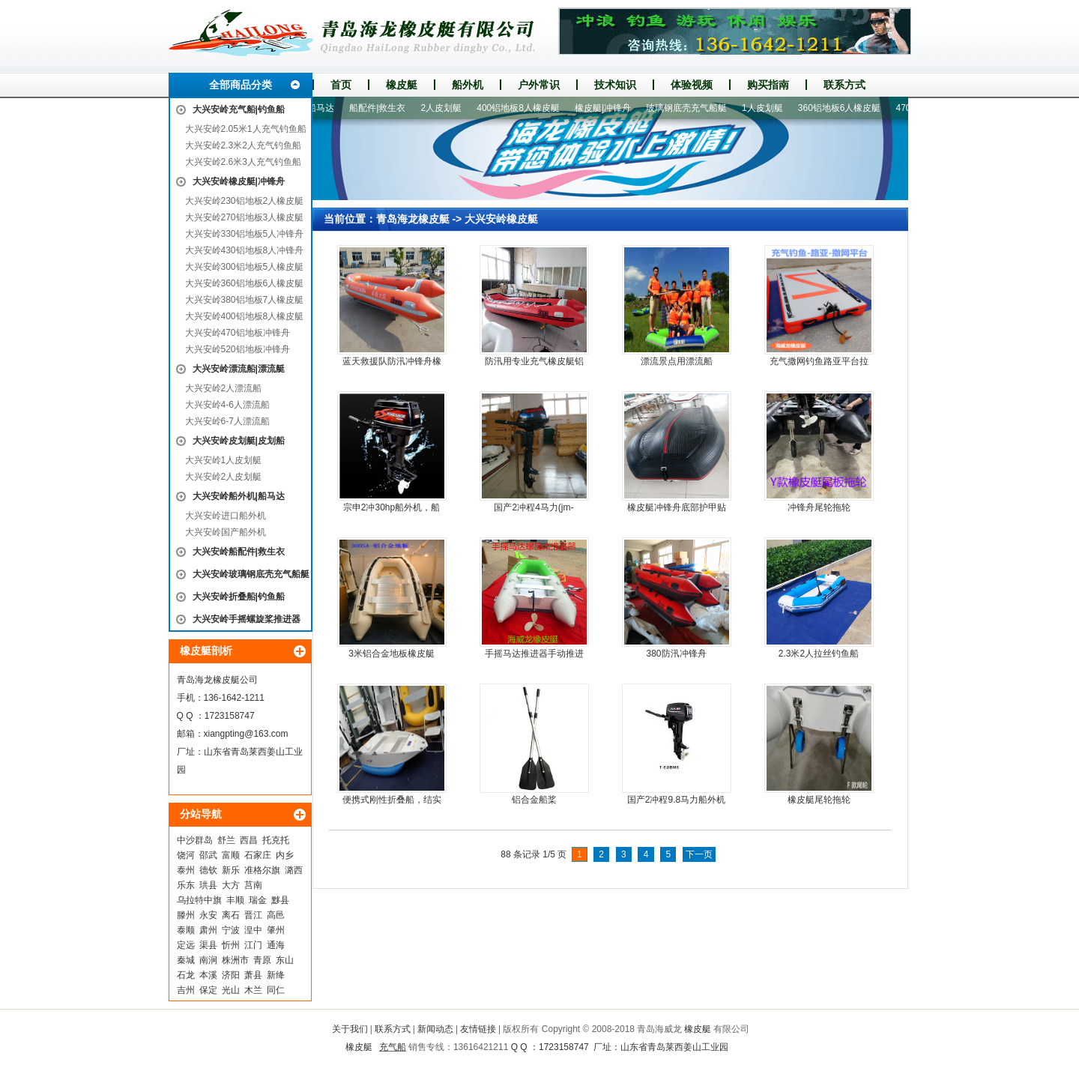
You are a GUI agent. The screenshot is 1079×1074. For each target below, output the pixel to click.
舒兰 (226, 840)
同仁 (276, 990)
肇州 (276, 930)
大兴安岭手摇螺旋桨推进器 (246, 619)
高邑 (276, 915)
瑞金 (258, 900)
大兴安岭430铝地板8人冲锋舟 (244, 250)
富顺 (231, 855)
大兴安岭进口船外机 (225, 515)
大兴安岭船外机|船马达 (239, 496)
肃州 (208, 930)
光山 (231, 990)
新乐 (231, 870)
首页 (340, 85)
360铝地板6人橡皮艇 (847, 108)
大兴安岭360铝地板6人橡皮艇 (244, 283)
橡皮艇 (401, 85)
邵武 (208, 855)
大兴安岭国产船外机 (225, 532)
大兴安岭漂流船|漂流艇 (239, 368)
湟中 (253, 930)
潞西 (294, 870)
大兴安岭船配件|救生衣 (239, 551)
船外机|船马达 (314, 108)
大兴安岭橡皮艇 (501, 219)
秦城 (186, 960)
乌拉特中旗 (199, 900)
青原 (262, 960)
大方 (231, 885)
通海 (276, 945)
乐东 (186, 885)
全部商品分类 (240, 85)
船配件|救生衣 (385, 108)
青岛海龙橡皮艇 (413, 219)
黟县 (280, 900)
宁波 (231, 930)
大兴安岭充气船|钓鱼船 (239, 109)
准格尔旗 (262, 870)
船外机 (467, 85)
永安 (208, 915)
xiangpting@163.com (246, 733)
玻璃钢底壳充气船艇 (694, 108)
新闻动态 (435, 1029)
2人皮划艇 (450, 108)
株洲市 (235, 960)
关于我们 (350, 1029)
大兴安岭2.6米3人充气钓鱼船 (243, 162)
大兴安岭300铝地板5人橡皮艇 (244, 267)
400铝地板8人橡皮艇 (526, 108)
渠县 (208, 945)
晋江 (253, 915)
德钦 (208, 870)
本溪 (208, 975)
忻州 (231, 945)
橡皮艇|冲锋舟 (611, 108)
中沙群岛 (195, 840)
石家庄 (257, 855)
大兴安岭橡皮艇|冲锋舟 (239, 181)
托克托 (275, 840)
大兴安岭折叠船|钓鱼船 (239, 596)
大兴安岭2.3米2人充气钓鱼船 (243, 145)
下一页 (699, 854)
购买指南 (768, 85)
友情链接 (478, 1029)
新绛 (276, 975)
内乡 (285, 855)
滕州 (186, 915)
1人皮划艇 (770, 108)
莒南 (253, 885)
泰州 (186, 870)
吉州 (186, 990)
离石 (231, 915)
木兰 (253, 990)
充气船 (392, 1047)
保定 (208, 990)
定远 (186, 945)
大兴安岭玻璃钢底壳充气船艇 (251, 574)
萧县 (253, 975)
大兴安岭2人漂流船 (223, 388)
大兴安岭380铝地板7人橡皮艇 (244, 300)
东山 (285, 960)
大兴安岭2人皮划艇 (223, 476)
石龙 (186, 975)
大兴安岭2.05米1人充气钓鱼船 (245, 129)
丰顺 (235, 900)
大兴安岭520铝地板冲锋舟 (237, 349)
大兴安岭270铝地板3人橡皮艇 (244, 217)
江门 (253, 945)
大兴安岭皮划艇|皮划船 (239, 440)
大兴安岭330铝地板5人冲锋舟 (244, 234)
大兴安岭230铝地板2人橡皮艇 (244, 201)
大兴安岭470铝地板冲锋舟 (237, 333)
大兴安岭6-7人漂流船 (227, 421)
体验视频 (692, 85)
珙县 (208, 885)
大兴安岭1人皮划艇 (223, 460)
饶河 (186, 855)
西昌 (249, 840)
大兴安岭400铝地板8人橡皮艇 (244, 316)
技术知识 (615, 85)
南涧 (208, 960)
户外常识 (539, 85)
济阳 (231, 975)
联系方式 (844, 85)
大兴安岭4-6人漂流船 (227, 404)
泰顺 (186, 930)
